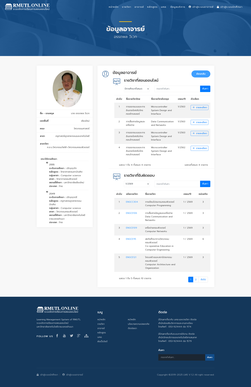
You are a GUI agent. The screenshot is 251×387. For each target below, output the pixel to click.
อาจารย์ (101, 328)
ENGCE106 (131, 213)
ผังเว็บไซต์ (102, 341)
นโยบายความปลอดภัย (138, 324)
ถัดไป (203, 279)
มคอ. (99, 337)
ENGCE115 (131, 239)
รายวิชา (101, 324)
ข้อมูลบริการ (177, 7)
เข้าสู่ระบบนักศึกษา (47, 374)
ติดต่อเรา (132, 328)
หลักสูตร (101, 332)
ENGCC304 (132, 202)
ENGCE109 (131, 228)
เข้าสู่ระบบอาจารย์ (72, 374)
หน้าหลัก (101, 319)
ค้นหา (205, 89)
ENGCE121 (131, 257)
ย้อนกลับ (201, 74)
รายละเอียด (199, 107)
